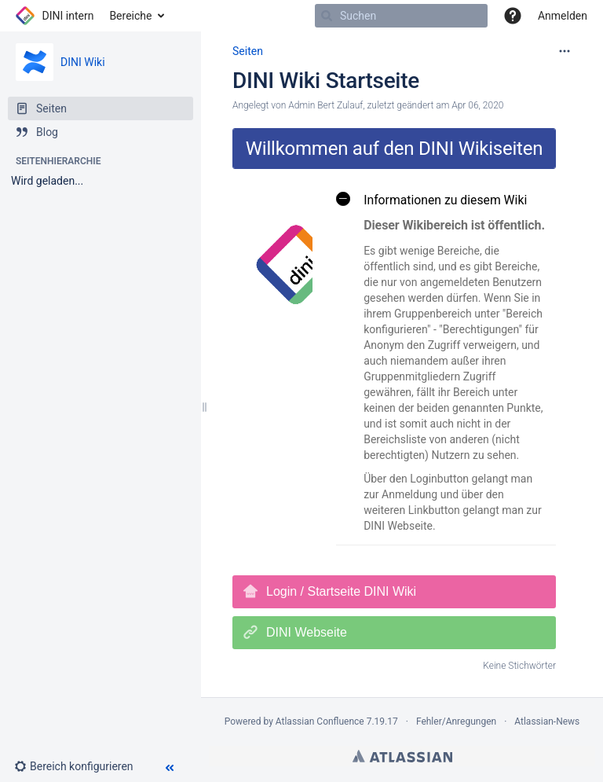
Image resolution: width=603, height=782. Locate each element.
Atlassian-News (546, 721)
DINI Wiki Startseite (325, 81)
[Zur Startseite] (54, 15)
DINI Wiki (82, 62)
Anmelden (562, 15)
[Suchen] (326, 15)
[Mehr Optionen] (564, 51)
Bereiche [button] (130, 15)
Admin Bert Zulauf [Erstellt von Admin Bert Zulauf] (325, 105)
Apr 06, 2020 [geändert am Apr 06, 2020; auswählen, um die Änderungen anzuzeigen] (477, 105)
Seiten (247, 51)
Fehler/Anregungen (456, 721)
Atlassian (402, 756)
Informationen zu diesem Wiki (431, 199)
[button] (80, 766)
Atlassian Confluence (320, 721)
